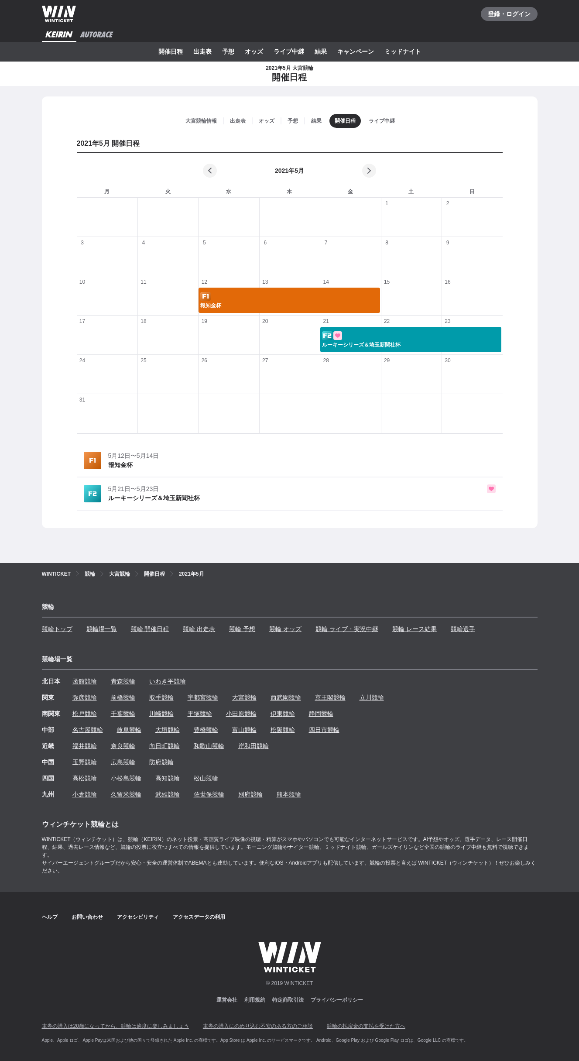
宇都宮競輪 (203, 697)
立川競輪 (372, 697)
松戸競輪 (84, 713)
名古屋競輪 (87, 729)
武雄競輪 (167, 794)
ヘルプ (50, 917)
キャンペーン (355, 51)
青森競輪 (123, 681)
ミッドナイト (402, 51)
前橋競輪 (123, 697)
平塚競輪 (200, 713)
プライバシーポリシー (337, 1000)
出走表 (202, 51)
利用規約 (254, 1000)
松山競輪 (206, 778)
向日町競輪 (164, 745)
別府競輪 (250, 794)
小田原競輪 (241, 713)
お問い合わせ (87, 917)
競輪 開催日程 (150, 628)
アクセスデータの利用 (199, 917)
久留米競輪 (126, 794)
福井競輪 (84, 745)
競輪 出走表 (199, 628)
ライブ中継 (289, 51)
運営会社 (226, 1000)
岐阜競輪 (129, 729)
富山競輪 (244, 729)
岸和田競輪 (253, 745)
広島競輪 (123, 762)
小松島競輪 (126, 778)
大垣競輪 (167, 729)
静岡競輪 (321, 713)
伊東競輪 (283, 713)
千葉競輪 (123, 713)
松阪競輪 (283, 729)
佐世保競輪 (209, 794)
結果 (321, 51)
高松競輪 (84, 778)
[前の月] (210, 171)
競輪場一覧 (101, 628)
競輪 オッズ (285, 628)
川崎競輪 (161, 713)
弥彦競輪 (84, 697)
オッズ (254, 51)
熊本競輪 (289, 794)
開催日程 (170, 51)
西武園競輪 (286, 697)
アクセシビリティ (138, 917)
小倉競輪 (84, 794)
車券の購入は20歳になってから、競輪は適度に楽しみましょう (115, 1026)
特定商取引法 (288, 1000)
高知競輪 (167, 778)
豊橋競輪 (206, 729)
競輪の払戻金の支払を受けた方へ (366, 1026)
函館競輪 (84, 681)
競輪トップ (57, 628)
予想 (228, 51)
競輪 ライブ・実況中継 (346, 628)
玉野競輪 (84, 762)
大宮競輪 (244, 697)
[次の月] (369, 171)
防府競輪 (161, 762)
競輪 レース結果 (414, 628)
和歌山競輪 (209, 745)
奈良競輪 (123, 745)
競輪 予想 (242, 628)
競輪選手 (463, 628)
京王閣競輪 (330, 697)
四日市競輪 (324, 729)
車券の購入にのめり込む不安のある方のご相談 (258, 1026)
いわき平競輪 (167, 681)
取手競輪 (161, 697)
